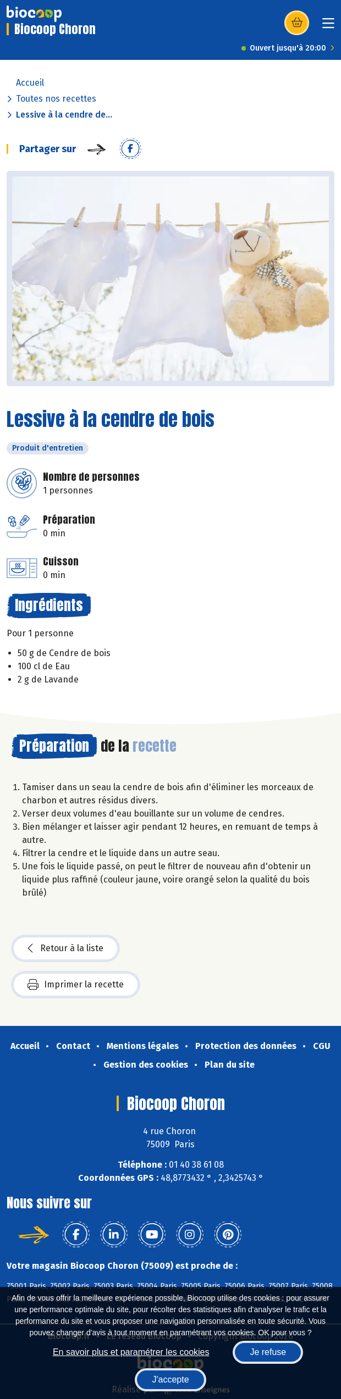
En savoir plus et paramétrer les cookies (131, 1352)
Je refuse (268, 1352)
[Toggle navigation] (328, 27)
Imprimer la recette (76, 984)
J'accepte (170, 1379)
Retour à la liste (65, 948)
